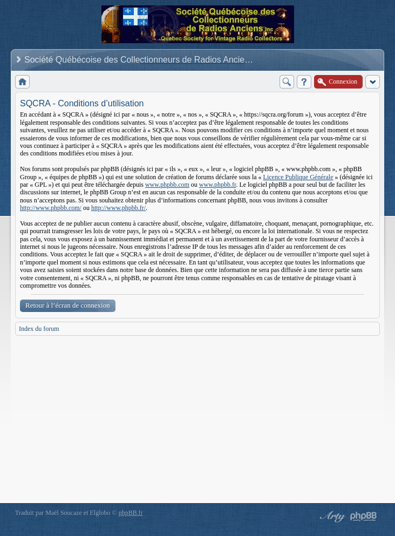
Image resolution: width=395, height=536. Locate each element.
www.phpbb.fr (217, 184)
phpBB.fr (131, 513)
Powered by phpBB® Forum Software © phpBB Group (364, 516)
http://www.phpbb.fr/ (118, 208)
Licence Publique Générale (298, 177)
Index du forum (39, 329)
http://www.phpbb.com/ (50, 208)
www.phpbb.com (167, 184)
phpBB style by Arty (331, 516)
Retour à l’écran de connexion (67, 305)
